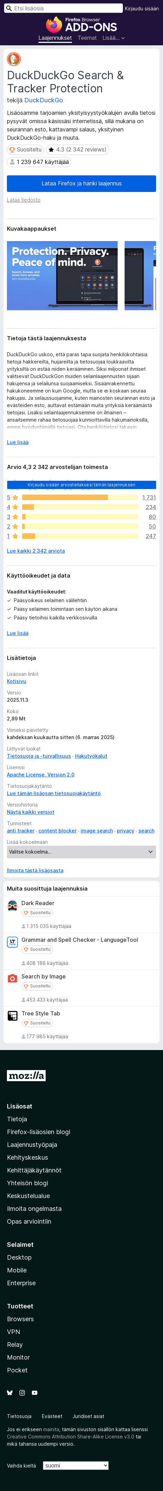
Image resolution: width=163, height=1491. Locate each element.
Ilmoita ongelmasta (34, 1208)
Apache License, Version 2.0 (40, 774)
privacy (125, 831)
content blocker (57, 831)
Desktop (19, 1257)
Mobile (17, 1270)
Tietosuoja (19, 1416)
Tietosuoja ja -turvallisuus (39, 756)
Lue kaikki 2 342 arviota (36, 551)
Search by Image (43, 976)
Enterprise (21, 1283)
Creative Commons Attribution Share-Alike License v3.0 (70, 1436)
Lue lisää (17, 633)
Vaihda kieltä (21, 1466)
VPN (13, 1331)
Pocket (17, 1370)
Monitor (18, 1357)
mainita (51, 1429)
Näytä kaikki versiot (30, 812)
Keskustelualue (28, 1195)
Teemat (87, 37)
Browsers (20, 1319)
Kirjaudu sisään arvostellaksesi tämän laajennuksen (81, 484)
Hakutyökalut (91, 756)
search (146, 831)
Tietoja (17, 1119)
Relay (15, 1344)
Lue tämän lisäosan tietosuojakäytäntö (54, 793)
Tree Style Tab (40, 1013)
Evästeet (52, 1416)
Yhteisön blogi (27, 1183)
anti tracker (20, 831)
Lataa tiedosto (23, 200)
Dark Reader (37, 903)
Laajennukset (55, 37)
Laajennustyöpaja (32, 1144)
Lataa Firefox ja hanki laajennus (82, 183)
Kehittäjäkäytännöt (34, 1170)
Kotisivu (16, 681)
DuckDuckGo (43, 100)
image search (97, 831)
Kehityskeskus (27, 1157)
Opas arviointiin (29, 1221)
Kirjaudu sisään (142, 8)
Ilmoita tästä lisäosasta (35, 870)
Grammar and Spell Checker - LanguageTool (79, 940)
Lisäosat (19, 1106)
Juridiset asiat (88, 1416)
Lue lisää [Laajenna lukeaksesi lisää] (17, 442)
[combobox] (63, 8)
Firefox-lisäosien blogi (38, 1131)
